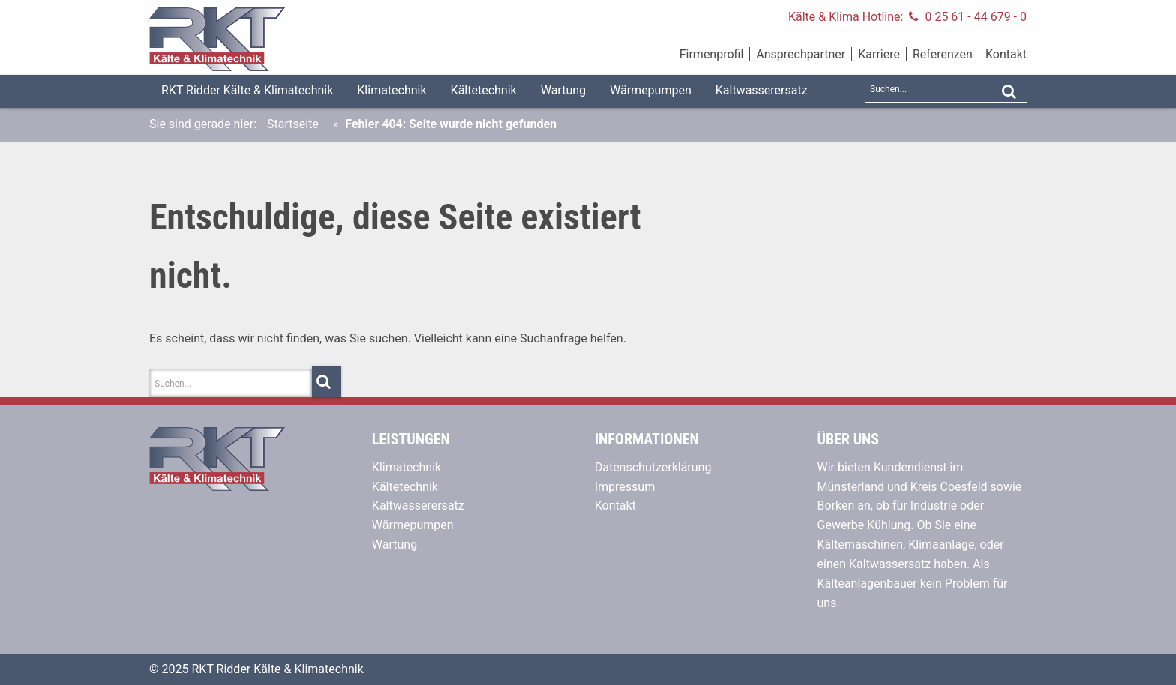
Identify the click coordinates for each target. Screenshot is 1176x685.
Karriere (879, 54)
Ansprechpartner (800, 54)
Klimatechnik (391, 90)
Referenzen (943, 54)
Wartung (563, 90)
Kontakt (1006, 54)
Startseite (293, 124)
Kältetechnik (484, 90)
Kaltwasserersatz (762, 90)
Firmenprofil (712, 54)
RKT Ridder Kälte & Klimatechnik (247, 90)
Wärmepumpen (651, 90)
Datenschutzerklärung (653, 467)
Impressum (625, 487)
